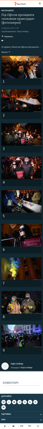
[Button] (7, 37)
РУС (29, 426)
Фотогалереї (7, 11)
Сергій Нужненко (8, 32)
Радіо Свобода (23, 32)
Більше (5, 52)
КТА (21, 426)
